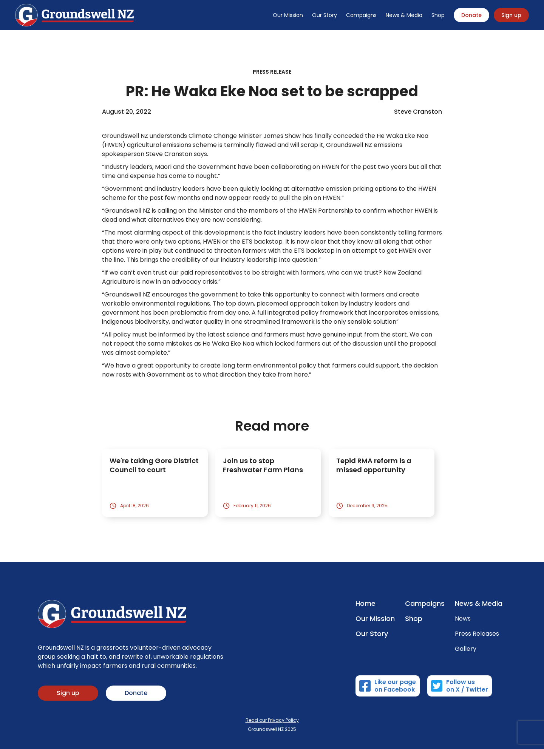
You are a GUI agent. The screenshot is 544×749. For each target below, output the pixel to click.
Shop (438, 15)
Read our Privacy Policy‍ (272, 720)
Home (365, 603)
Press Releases (477, 634)
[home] (74, 15)
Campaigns (361, 15)
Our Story (324, 15)
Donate (471, 15)
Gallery (465, 649)
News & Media (404, 15)
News (463, 618)
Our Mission (288, 15)
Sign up (511, 15)
